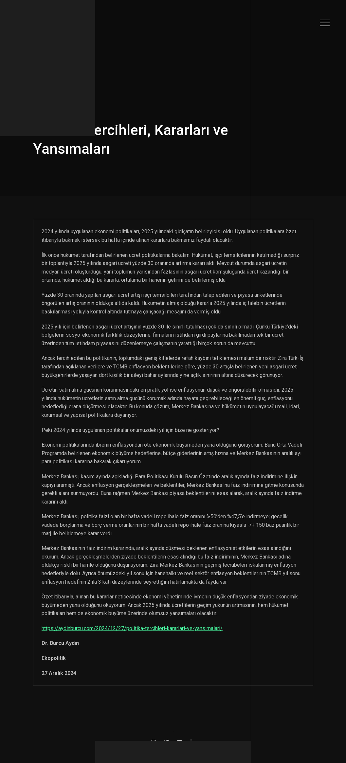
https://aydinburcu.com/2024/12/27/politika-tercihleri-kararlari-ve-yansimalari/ (132, 628)
